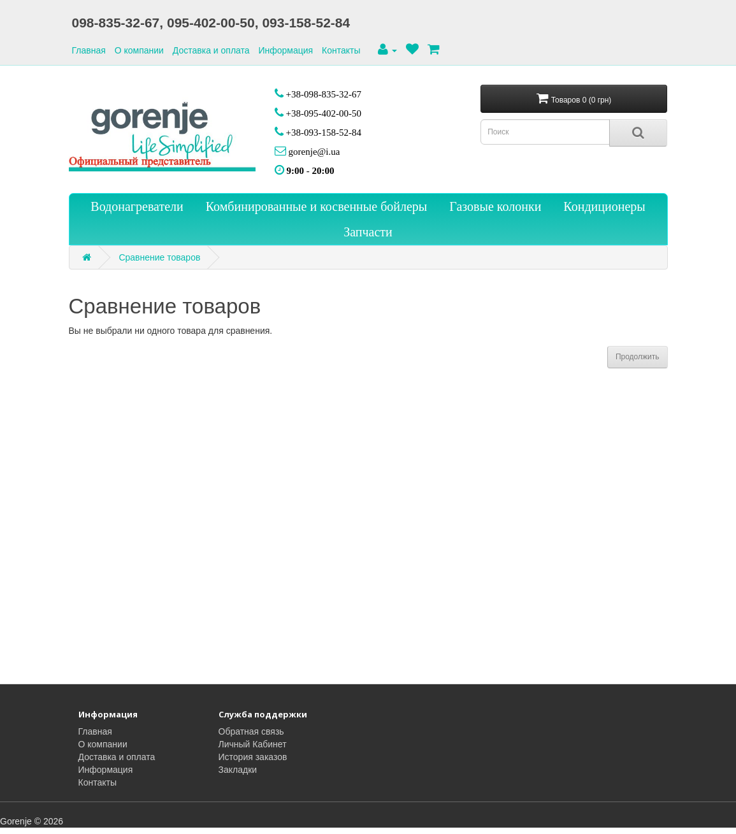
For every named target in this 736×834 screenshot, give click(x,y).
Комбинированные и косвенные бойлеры (317, 206)
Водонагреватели (136, 206)
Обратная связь (251, 731)
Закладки (238, 770)
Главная (89, 50)
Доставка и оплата (211, 50)
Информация (285, 50)
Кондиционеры (604, 206)
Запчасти (368, 232)
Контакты (341, 50)
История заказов (253, 757)
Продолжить (638, 356)
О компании (139, 50)
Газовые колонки (495, 206)
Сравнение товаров (159, 257)
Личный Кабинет (253, 744)
